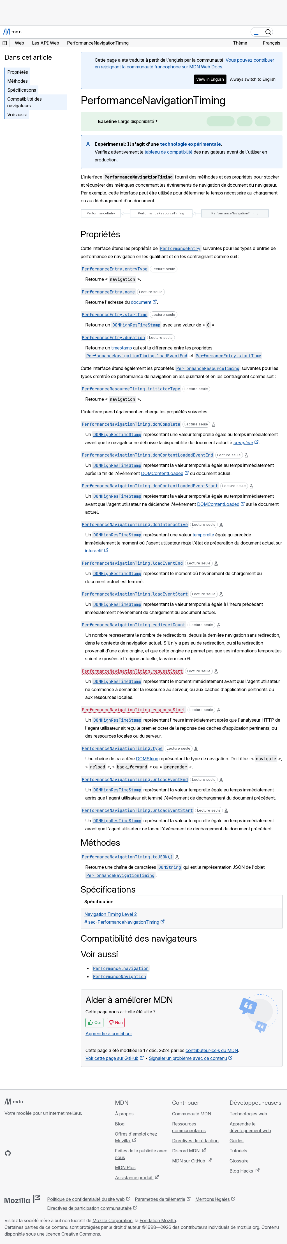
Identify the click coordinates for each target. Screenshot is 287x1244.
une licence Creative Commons (68, 1234)
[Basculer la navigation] (280, 32)
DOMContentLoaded (162, 473)
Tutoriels (238, 1150)
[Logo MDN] (16, 1102)
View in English (210, 79)
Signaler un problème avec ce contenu (188, 1058)
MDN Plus (125, 1167)
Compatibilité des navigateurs (24, 102)
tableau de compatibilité (169, 152)
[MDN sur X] (28, 1153)
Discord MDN (186, 1150)
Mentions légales (212, 1199)
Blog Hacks (242, 1171)
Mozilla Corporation (112, 1220)
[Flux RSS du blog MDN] (48, 1153)
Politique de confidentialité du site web (86, 1199)
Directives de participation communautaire (89, 1208)
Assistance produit (134, 1177)
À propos (124, 1113)
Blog (119, 1124)
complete (243, 442)
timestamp (121, 348)
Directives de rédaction (195, 1140)
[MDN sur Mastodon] (38, 1153)
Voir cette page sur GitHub (111, 1058)
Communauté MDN (191, 1113)
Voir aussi (17, 114)
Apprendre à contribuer (108, 1033)
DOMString (147, 758)
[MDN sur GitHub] (7, 1153)
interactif (94, 550)
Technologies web (248, 1113)
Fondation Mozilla (158, 1220)
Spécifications (21, 90)
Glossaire (239, 1161)
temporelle (203, 535)
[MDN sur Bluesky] (18, 1153)
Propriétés (17, 72)
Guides (237, 1140)
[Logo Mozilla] (22, 1199)
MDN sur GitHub (189, 1161)
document (141, 302)
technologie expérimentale (190, 144)
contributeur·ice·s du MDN (212, 1050)
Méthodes (17, 81)
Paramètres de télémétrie (160, 1199)
